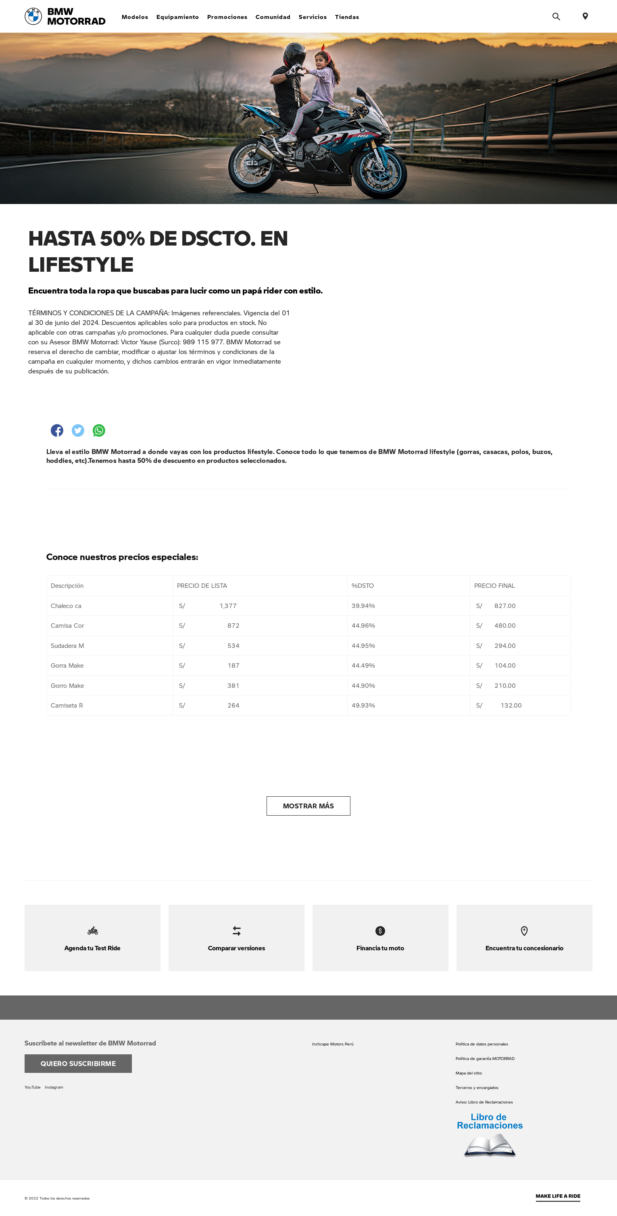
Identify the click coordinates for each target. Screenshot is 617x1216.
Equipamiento (177, 16)
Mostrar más (308, 806)
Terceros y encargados (477, 1087)
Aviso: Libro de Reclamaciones (484, 1101)
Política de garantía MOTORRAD (485, 1058)
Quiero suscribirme (78, 1063)
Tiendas (347, 16)
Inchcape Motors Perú (333, 1043)
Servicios (313, 16)
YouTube (33, 1087)
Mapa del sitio (469, 1072)
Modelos (135, 16)
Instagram (54, 1087)
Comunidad (273, 16)
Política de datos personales (482, 1043)
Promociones (227, 16)
